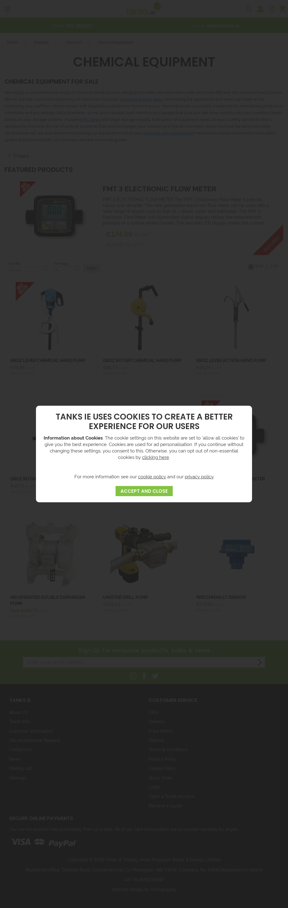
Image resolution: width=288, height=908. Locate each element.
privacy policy (199, 476)
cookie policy (152, 476)
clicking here (155, 457)
